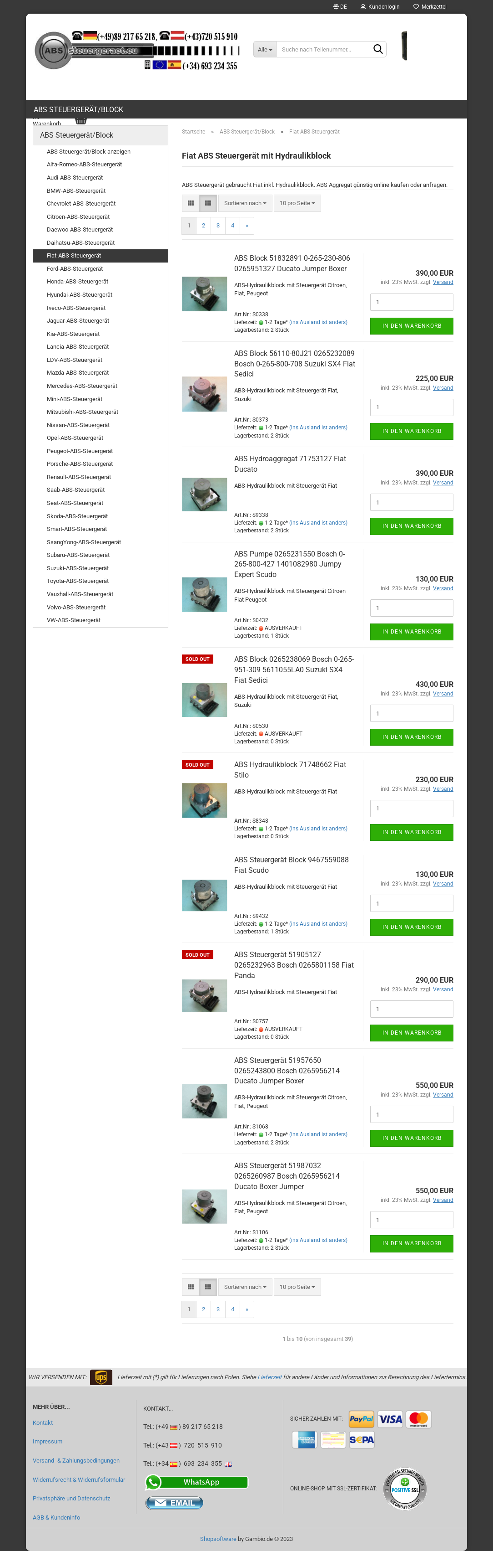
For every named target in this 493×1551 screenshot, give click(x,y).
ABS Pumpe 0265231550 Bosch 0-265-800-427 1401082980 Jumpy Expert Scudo (289, 564)
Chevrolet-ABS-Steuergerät (81, 203)
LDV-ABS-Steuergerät (74, 359)
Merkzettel (430, 7)
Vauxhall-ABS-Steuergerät (80, 594)
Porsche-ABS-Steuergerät (80, 463)
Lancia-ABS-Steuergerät (78, 346)
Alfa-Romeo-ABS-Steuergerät (84, 164)
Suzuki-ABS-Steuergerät (78, 568)
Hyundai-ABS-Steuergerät (79, 294)
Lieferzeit (269, 1377)
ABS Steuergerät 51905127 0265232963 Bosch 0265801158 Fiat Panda (294, 965)
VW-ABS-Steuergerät (74, 620)
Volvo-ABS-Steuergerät (76, 607)
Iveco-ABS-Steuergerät (76, 307)
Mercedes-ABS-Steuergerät (82, 385)
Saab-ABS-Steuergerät (76, 489)
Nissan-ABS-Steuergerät (78, 425)
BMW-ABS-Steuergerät (76, 190)
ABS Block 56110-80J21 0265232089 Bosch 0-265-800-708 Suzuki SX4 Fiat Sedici (294, 364)
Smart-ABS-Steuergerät (77, 529)
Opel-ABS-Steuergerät (75, 437)
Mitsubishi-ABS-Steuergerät (82, 411)
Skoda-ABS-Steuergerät (77, 516)
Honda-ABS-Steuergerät (77, 281)
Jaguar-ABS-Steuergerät (78, 320)
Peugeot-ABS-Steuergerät (80, 451)
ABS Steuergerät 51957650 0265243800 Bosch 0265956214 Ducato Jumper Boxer (287, 1071)
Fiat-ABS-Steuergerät (74, 255)
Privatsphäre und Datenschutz (71, 1498)
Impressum (47, 1441)
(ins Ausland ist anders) (318, 322)
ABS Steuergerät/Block (78, 109)
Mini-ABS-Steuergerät (74, 399)
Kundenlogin (380, 7)
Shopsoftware (218, 1539)
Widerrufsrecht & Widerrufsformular (79, 1479)
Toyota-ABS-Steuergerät (78, 580)
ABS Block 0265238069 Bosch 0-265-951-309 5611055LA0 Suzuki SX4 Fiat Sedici (294, 670)
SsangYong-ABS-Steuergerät (84, 542)
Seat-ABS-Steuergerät (75, 503)
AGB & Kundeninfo (56, 1517)
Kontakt (43, 1422)
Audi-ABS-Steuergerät (75, 177)
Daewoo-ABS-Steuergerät (80, 229)
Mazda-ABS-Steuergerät (78, 372)
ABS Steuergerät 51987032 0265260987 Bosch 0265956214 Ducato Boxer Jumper (287, 1176)
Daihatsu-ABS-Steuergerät (81, 242)
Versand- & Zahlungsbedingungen (76, 1460)
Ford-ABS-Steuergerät (75, 268)
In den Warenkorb (412, 326)
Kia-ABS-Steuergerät (73, 333)
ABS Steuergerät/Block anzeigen (89, 151)
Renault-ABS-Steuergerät (79, 477)
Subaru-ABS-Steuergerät (78, 554)
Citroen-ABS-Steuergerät (78, 216)
